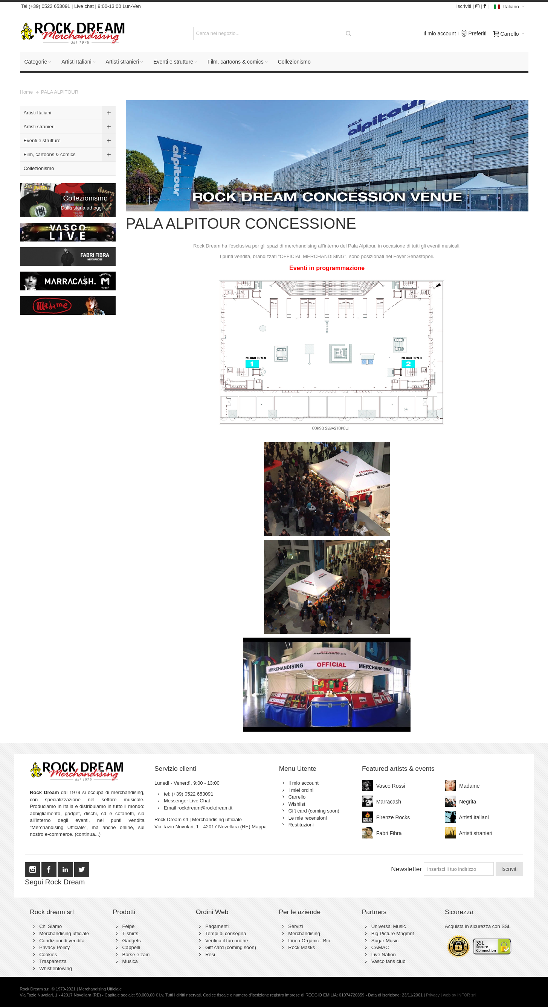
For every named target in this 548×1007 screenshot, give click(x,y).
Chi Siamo (50, 926)
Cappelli (131, 947)
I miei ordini (301, 790)
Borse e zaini (136, 954)
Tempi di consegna (225, 933)
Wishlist (297, 804)
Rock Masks (301, 947)
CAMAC (380, 947)
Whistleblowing (55, 968)
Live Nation (383, 954)
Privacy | (434, 995)
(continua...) (88, 834)
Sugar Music (384, 940)
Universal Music (388, 926)
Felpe (128, 926)
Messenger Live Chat (187, 800)
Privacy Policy (54, 947)
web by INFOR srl (459, 995)
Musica (130, 961)
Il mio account (439, 33)
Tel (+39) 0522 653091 (45, 6)
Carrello (297, 797)
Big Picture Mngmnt (392, 933)
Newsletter (406, 869)
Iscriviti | (465, 6)
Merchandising (304, 933)
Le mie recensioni (308, 818)
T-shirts (130, 933)
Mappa (259, 826)
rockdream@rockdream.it (204, 808)
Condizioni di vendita (61, 940)
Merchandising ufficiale (64, 933)
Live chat (84, 6)
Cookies (48, 954)
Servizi (295, 926)
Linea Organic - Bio (309, 940)
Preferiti (474, 31)
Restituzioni (301, 825)
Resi (210, 954)
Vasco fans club (388, 961)
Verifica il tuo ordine (226, 940)
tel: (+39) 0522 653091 (188, 794)
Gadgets (131, 940)
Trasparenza (53, 961)
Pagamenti (217, 926)
